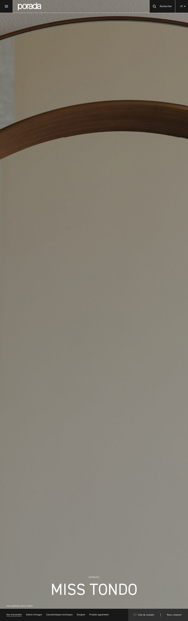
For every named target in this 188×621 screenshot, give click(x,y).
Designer (81, 615)
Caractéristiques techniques (59, 615)
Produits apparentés (99, 615)
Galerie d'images (34, 615)
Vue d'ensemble (14, 615)
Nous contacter (174, 615)
